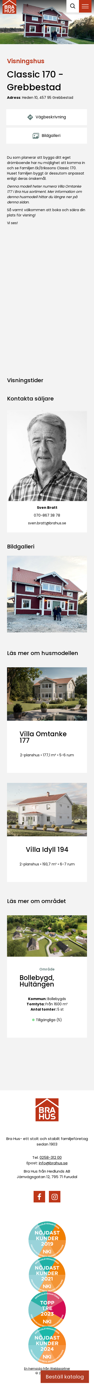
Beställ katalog (65, 1376)
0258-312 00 (51, 1157)
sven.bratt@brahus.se (47, 523)
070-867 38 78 (47, 515)
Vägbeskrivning (46, 117)
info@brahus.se (53, 1163)
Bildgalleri (46, 135)
